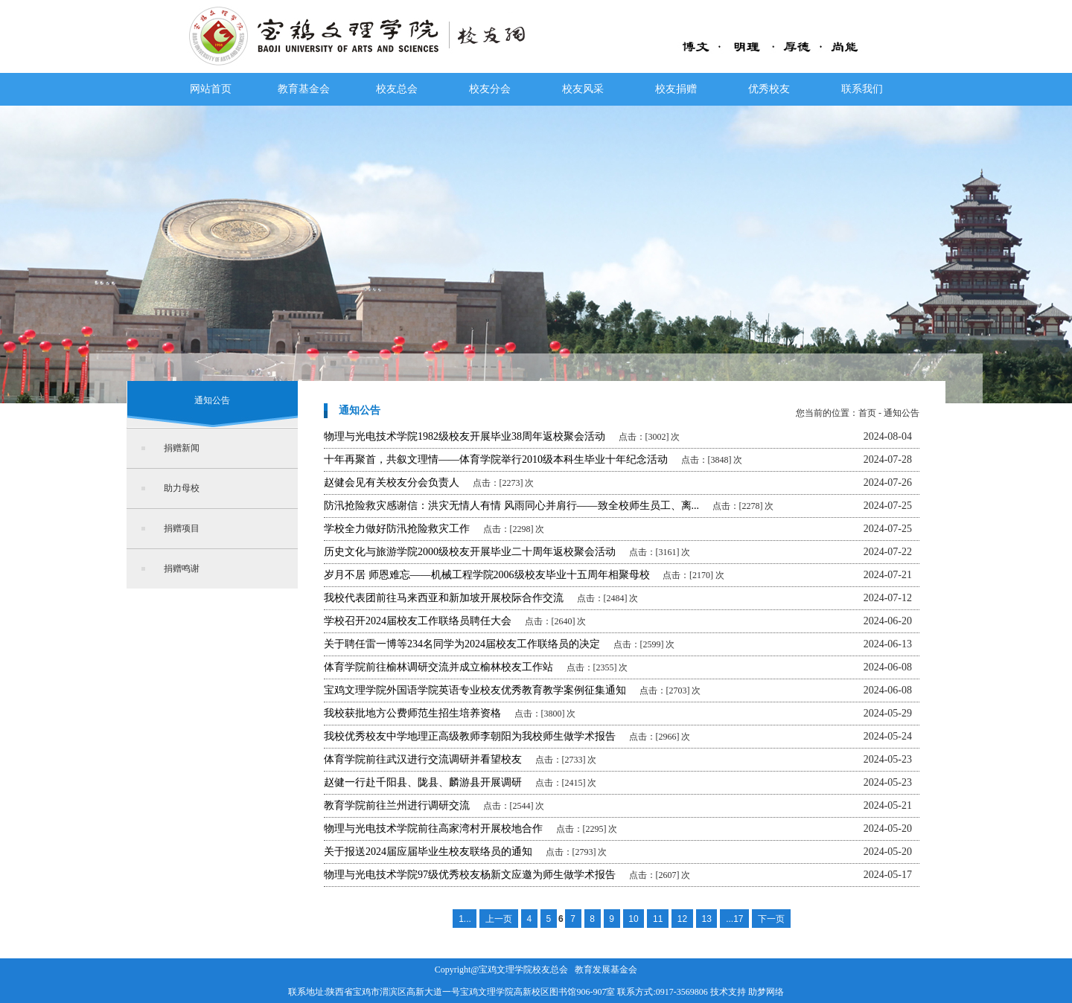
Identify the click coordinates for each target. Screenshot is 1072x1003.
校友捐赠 (676, 88)
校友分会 (490, 88)
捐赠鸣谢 (182, 568)
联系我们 (862, 88)
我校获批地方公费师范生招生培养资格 (412, 713)
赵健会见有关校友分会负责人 (391, 482)
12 (682, 919)
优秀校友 (769, 88)
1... (465, 919)
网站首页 (211, 88)
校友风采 (583, 88)
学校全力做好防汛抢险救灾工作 (397, 528)
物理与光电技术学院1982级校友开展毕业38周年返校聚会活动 (464, 436)
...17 (734, 919)
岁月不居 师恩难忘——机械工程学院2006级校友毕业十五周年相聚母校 (487, 574)
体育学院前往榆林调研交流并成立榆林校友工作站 (438, 667)
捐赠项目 (182, 528)
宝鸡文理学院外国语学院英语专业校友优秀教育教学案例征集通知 (475, 690)
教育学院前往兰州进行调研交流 (397, 805)
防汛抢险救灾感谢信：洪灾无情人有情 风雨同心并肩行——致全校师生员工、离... (511, 505)
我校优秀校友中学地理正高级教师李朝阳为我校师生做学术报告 (470, 736)
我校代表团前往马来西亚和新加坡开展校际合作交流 (444, 597)
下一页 (771, 919)
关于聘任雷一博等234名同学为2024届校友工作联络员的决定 (462, 644)
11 (658, 919)
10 (633, 919)
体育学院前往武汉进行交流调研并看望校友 (423, 759)
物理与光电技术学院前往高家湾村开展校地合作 (433, 828)
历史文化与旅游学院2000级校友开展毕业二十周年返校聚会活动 (470, 551)
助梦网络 (766, 992)
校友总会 (397, 88)
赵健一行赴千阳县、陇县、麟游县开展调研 (423, 782)
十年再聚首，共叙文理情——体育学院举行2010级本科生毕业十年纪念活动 (496, 459)
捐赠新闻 (182, 448)
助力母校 (182, 488)
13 (706, 919)
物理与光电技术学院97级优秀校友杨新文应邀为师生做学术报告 (470, 874)
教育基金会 (304, 88)
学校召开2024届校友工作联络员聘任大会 (417, 621)
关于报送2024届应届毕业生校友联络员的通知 (428, 851)
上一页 (498, 919)
